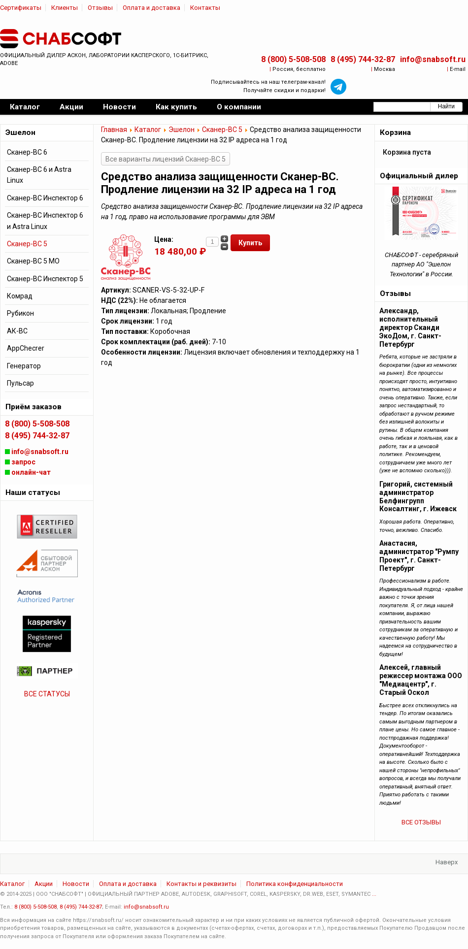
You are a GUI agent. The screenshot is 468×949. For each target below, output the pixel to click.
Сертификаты (20, 7)
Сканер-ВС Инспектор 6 (45, 198)
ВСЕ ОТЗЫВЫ (421, 822)
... (374, 894)
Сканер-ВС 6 (27, 152)
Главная (114, 129)
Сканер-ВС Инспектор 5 (45, 279)
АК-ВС (17, 331)
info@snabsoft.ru (433, 59)
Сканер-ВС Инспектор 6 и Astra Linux (45, 220)
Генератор (24, 366)
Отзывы (100, 7)
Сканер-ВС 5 (222, 129)
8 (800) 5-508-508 (293, 59)
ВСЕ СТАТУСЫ (47, 694)
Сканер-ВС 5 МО (33, 261)
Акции (43, 883)
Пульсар (20, 383)
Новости (76, 883)
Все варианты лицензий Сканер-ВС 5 (165, 159)
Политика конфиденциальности (294, 883)
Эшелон (181, 129)
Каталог (147, 129)
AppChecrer (25, 348)
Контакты (205, 7)
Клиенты (64, 7)
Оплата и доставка (151, 7)
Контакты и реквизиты (201, 883)
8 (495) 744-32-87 (363, 59)
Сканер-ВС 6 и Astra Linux (39, 174)
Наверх (446, 862)
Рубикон (20, 313)
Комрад (20, 296)
